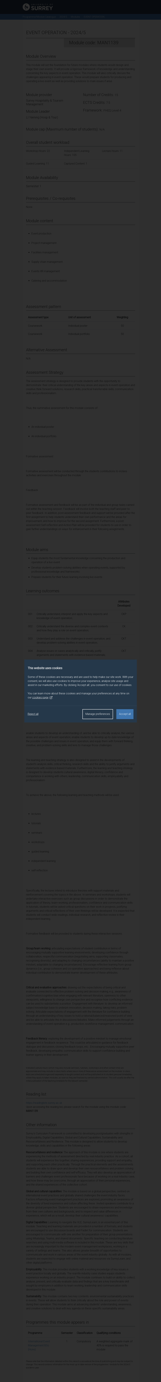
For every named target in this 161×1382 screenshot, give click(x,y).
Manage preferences (97, 714)
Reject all (33, 714)
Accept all (125, 714)
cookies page (42, 697)
